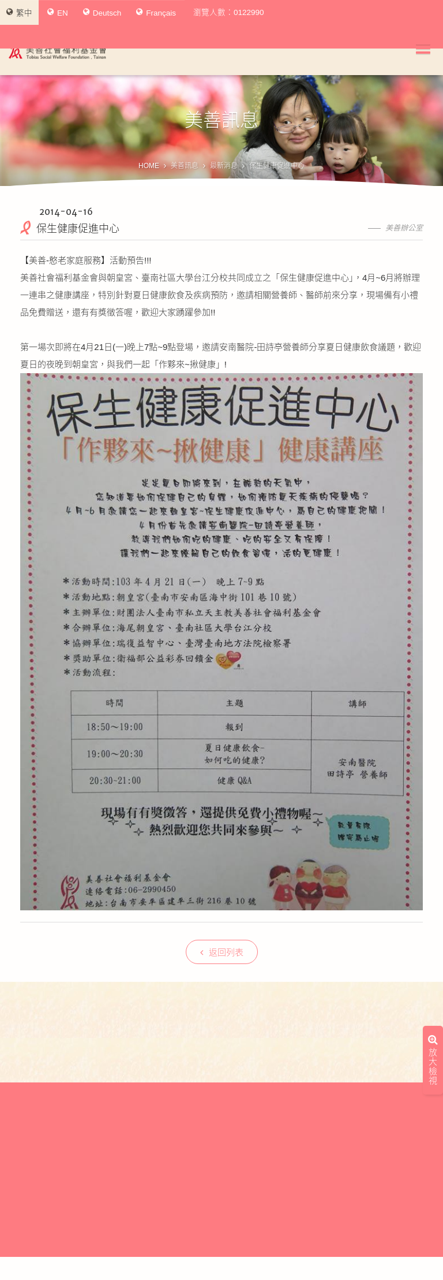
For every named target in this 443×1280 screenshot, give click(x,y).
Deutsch (102, 12)
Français (156, 12)
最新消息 (224, 166)
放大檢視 (433, 973)
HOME (148, 166)
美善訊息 (184, 166)
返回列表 (221, 952)
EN (57, 12)
